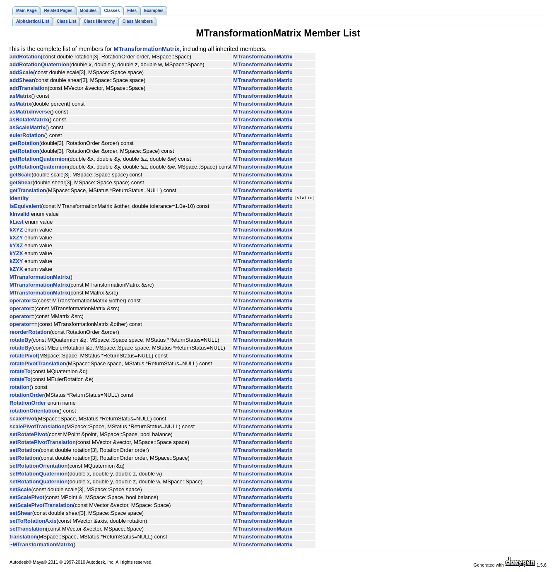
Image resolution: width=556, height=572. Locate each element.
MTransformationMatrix (146, 49)
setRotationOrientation (38, 466)
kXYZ (16, 230)
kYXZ (16, 245)
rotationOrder (27, 395)
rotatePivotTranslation (38, 363)
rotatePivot (24, 355)
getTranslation (28, 190)
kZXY (16, 261)
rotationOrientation (34, 411)
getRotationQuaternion (39, 159)
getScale (20, 174)
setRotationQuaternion (38, 474)
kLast (17, 222)
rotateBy (20, 340)
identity (19, 198)
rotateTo (20, 371)
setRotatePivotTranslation (43, 442)
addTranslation (29, 88)
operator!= (23, 300)
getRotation (24, 143)
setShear (21, 513)
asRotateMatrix (29, 119)
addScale (21, 72)
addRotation (25, 56)
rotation (19, 387)
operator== (24, 324)
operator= (22, 308)
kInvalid (19, 214)
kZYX (16, 269)
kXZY (16, 237)
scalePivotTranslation (37, 426)
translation (23, 536)
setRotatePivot (28, 434)
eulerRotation (27, 135)
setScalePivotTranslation (41, 505)
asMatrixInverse (30, 112)
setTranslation (28, 529)
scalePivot (23, 418)
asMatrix (20, 96)
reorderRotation (30, 332)
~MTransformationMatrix (41, 544)
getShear (21, 182)
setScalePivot (27, 497)
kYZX (16, 253)
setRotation (24, 450)
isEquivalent (25, 206)
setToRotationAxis (33, 521)
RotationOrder (28, 403)
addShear (22, 80)
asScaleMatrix (27, 127)
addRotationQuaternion (40, 64)
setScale (20, 489)
